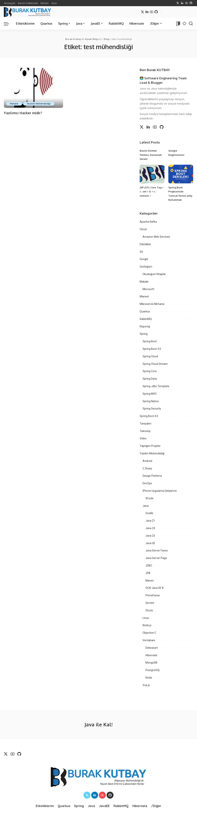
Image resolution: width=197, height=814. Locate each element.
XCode (149, 498)
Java (146, 505)
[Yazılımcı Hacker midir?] (33, 88)
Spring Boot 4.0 (149, 416)
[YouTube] (186, 3)
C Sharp (147, 468)
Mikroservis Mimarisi (152, 303)
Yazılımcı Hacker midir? (23, 113)
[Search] (191, 23)
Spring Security (152, 408)
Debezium (151, 647)
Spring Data (150, 378)
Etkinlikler (145, 244)
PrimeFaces (152, 595)
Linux (146, 617)
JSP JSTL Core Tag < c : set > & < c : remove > (152, 191)
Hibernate (151, 655)
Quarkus (145, 311)
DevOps (147, 483)
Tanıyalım (145, 423)
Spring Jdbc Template (156, 386)
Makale (14, 103)
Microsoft (148, 289)
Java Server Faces (156, 550)
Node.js (147, 625)
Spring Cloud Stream (155, 363)
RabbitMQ (146, 319)
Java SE (150, 543)
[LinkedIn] (182, 3)
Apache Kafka (148, 221)
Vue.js (146, 685)
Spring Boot (150, 341)
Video (143, 438)
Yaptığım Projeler (150, 445)
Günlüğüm (146, 266)
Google (144, 259)
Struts (149, 610)
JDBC (148, 565)
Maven (149, 580)
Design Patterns (152, 475)
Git (141, 251)
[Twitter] (177, 3)
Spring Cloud (150, 356)
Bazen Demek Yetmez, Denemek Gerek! (151, 154)
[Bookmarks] (177, 23)
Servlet (149, 602)
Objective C (149, 632)
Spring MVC (150, 393)
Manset (144, 296)
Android (147, 460)
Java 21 (150, 520)
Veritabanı (149, 640)
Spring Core (150, 371)
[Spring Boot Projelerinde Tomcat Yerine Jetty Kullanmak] (180, 174)
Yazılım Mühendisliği (39, 103)
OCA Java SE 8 (154, 587)
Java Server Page (156, 558)
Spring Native (151, 401)
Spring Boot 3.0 (152, 348)
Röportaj (145, 326)
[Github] (191, 3)
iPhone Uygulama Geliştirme (160, 490)
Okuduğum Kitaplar (154, 274)
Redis (148, 677)
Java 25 (150, 535)
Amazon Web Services (156, 236)
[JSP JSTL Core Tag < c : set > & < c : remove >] (152, 174)
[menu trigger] (8, 23)
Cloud (143, 229)
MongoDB (151, 662)
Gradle (149, 513)
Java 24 (150, 528)
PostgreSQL (152, 670)
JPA (147, 573)
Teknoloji (145, 431)
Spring (144, 333)
